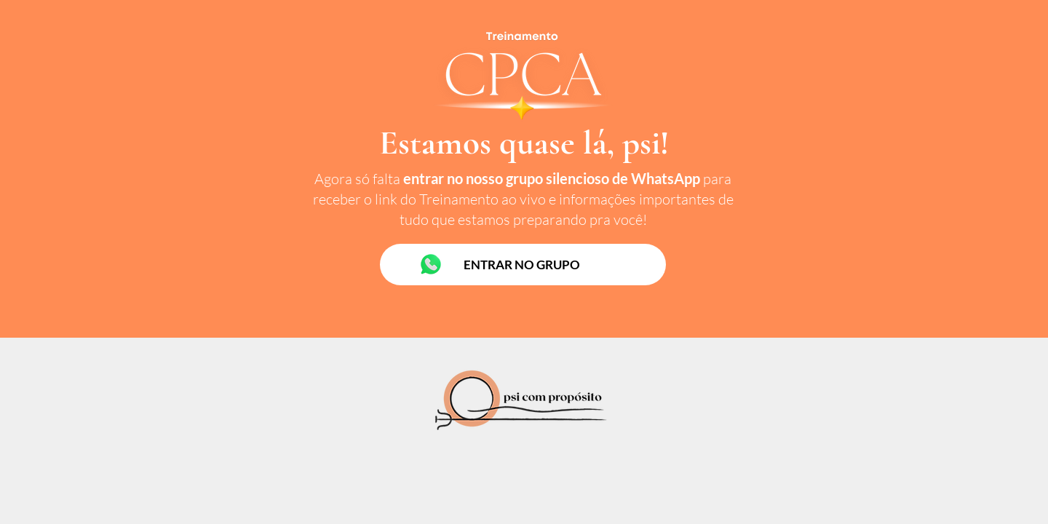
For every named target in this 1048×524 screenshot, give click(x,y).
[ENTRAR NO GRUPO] (523, 264)
